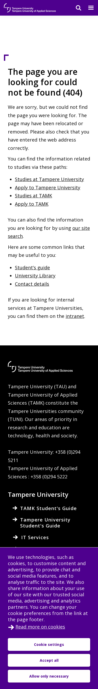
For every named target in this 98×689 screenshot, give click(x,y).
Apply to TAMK (31, 204)
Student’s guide (32, 267)
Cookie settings (49, 644)
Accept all (49, 660)
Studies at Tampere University (49, 179)
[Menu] (88, 8)
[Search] (75, 8)
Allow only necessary (49, 676)
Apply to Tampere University (47, 187)
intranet (75, 316)
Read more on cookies (40, 627)
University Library (35, 275)
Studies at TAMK (33, 195)
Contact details (32, 284)
